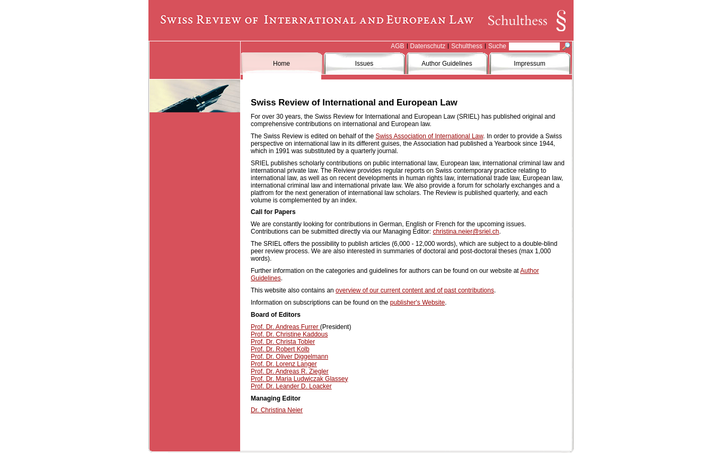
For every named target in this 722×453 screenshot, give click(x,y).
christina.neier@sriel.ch (466, 231)
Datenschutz (428, 46)
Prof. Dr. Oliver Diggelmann (289, 356)
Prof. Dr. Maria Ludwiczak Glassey (299, 379)
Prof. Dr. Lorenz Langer (284, 364)
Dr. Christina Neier (277, 410)
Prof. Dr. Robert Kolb (280, 349)
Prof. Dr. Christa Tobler (283, 341)
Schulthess (466, 46)
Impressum (529, 63)
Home (281, 63)
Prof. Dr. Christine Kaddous (289, 334)
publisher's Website (417, 302)
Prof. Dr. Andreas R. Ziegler (290, 371)
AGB (397, 46)
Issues (364, 63)
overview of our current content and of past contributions (415, 290)
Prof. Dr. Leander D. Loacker (291, 386)
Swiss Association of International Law (429, 136)
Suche (497, 46)
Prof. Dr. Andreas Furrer (285, 327)
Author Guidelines (446, 63)
